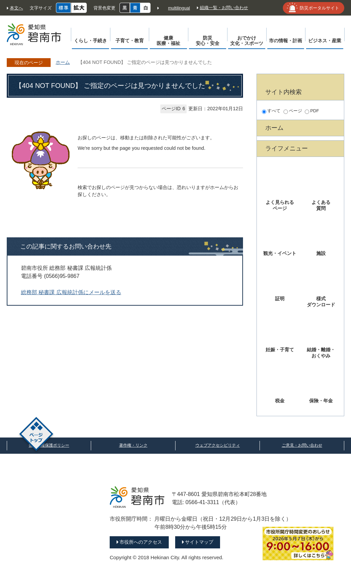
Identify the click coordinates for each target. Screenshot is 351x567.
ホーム (63, 62)
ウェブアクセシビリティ (217, 445)
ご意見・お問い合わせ (302, 445)
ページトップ (36, 435)
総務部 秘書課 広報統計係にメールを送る (71, 292)
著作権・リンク (133, 445)
